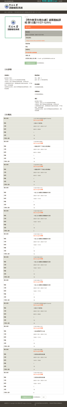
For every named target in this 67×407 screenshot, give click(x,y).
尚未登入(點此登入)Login (49, 1)
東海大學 (39, 1)
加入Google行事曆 (38, 120)
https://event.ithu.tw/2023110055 (35, 40)
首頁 (5, 12)
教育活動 (10, 12)
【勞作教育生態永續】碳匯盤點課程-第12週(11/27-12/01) (27, 12)
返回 (44, 397)
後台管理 (60, 1)
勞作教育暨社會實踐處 (31, 52)
